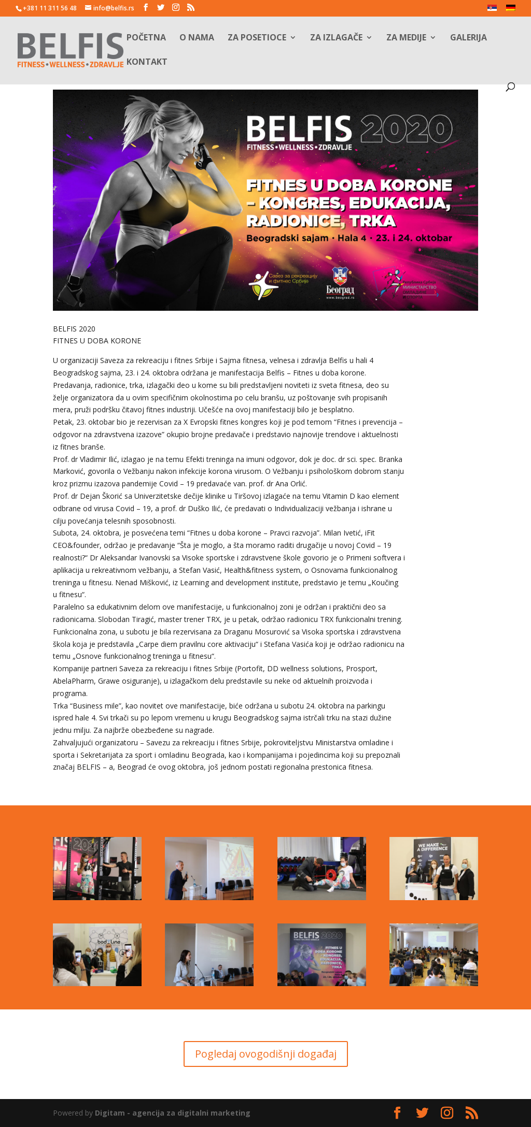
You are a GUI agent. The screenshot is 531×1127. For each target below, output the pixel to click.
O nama (196, 38)
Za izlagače (336, 38)
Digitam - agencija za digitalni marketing (172, 1113)
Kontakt (147, 62)
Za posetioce (257, 38)
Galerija (468, 38)
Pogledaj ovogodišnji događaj (266, 1054)
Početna (146, 38)
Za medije (406, 38)
